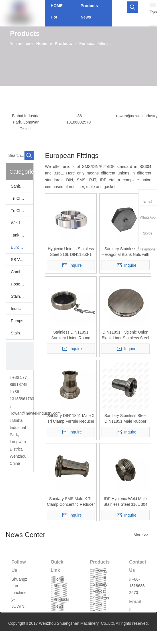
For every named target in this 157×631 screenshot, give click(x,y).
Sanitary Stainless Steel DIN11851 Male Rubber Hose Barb (125, 418)
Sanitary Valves (22, 186)
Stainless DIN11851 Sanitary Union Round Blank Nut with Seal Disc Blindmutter (71, 335)
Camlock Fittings (22, 272)
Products (61, 599)
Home (59, 579)
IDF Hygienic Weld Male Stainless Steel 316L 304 (125, 501)
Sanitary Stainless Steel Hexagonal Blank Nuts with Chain (125, 251)
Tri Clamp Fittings (22, 210)
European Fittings (22, 247)
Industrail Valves (22, 308)
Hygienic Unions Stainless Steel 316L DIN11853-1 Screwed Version (71, 251)
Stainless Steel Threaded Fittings (22, 333)
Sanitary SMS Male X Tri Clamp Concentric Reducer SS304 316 (71, 501)
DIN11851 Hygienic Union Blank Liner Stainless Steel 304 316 (125, 335)
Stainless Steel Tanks (101, 605)
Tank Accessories (22, 235)
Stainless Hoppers (22, 296)
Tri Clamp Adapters (22, 198)
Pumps (17, 320)
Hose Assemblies (22, 284)
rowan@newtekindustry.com (36, 413)
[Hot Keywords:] (132, 7)
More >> (141, 535)
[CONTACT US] (20, 356)
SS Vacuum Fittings (22, 259)
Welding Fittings (22, 223)
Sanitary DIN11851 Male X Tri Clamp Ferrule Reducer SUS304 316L (71, 418)
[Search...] (15, 155)
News (59, 606)
